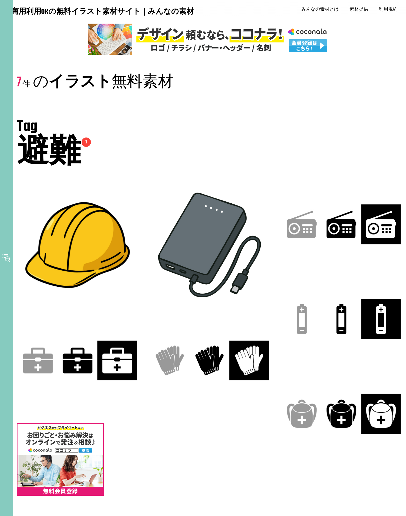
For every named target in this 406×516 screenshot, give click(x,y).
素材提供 (360, 10)
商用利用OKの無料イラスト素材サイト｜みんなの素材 (44, 12)
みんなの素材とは (322, 10)
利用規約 (390, 10)
